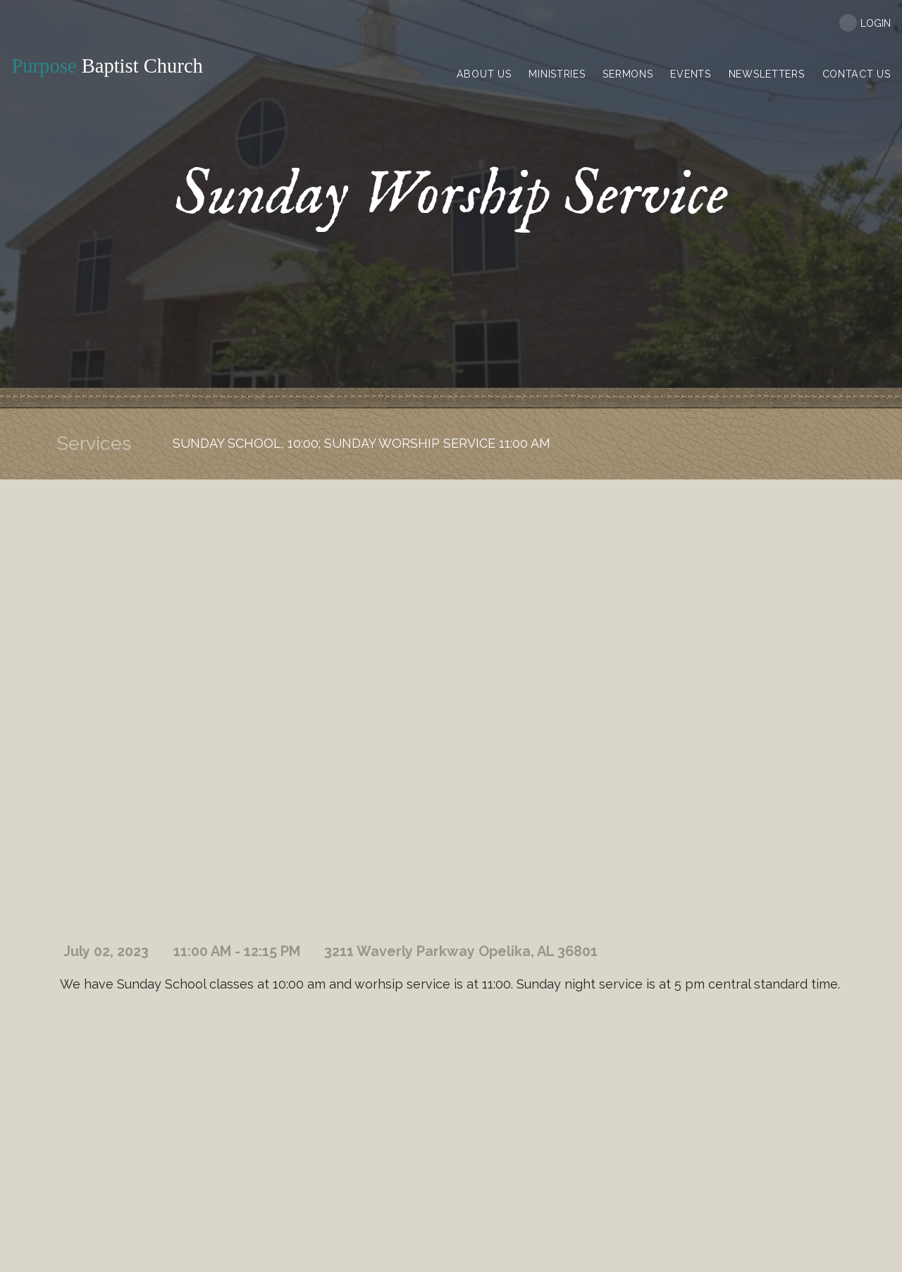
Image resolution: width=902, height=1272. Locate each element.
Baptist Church (111, 66)
